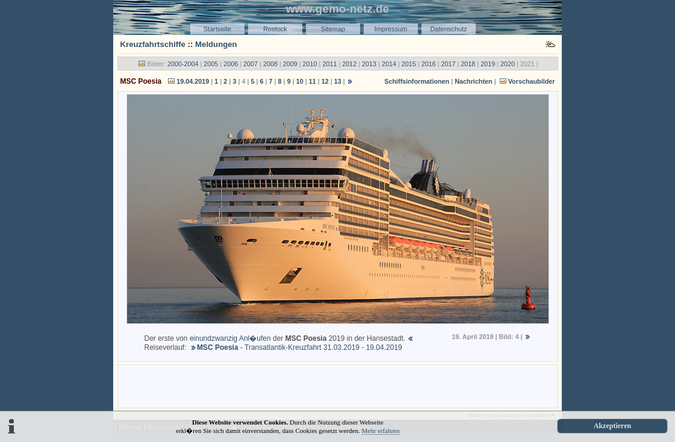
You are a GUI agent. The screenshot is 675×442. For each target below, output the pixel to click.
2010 (310, 63)
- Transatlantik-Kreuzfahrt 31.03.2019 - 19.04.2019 (299, 347)
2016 (428, 63)
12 (325, 81)
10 (299, 81)
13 (337, 81)
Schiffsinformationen (416, 81)
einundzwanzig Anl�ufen (230, 338)
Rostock (275, 29)
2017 (448, 63)
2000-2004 (183, 63)
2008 (270, 63)
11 (312, 81)
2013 (369, 63)
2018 (468, 63)
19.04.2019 (192, 81)
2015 (409, 63)
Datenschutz (448, 29)
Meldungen (216, 44)
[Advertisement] (338, 385)
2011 (329, 63)
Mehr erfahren (381, 430)
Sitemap (333, 29)
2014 (389, 63)
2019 (488, 63)
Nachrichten (473, 81)
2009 (290, 63)
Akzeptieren (612, 426)
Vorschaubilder (531, 81)
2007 (250, 63)
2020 (507, 63)
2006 (230, 63)
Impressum (391, 29)
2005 (211, 63)
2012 (349, 63)
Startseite (217, 29)
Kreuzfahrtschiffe (152, 44)
